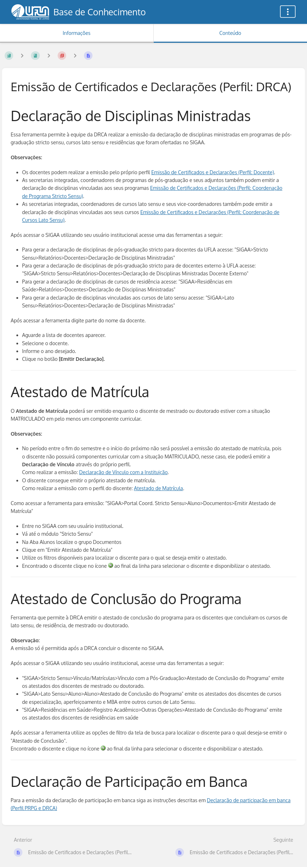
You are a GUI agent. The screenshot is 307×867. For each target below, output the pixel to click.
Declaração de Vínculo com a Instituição (123, 472)
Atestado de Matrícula (158, 488)
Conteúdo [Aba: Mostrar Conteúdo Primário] (230, 33)
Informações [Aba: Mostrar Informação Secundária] (76, 33)
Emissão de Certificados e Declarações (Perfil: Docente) (212, 172)
